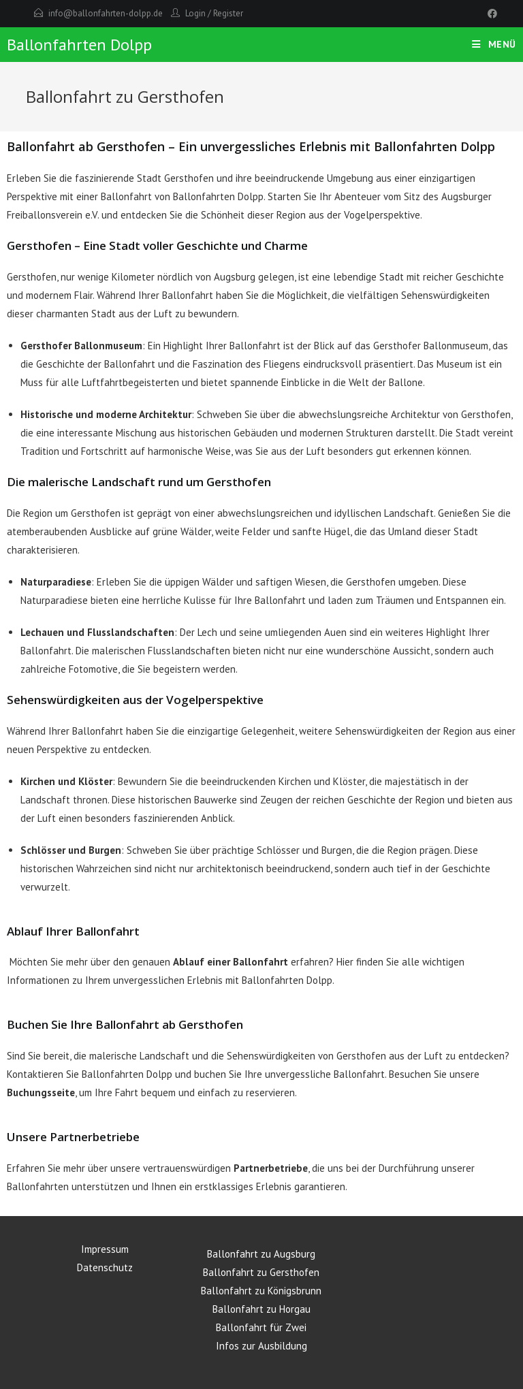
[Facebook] (490, 13)
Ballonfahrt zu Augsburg (261, 1253)
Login (195, 13)
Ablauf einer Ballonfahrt (230, 961)
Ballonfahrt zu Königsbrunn (261, 1290)
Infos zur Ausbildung (261, 1345)
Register (228, 13)
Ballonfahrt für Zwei (261, 1327)
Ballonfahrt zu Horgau (261, 1309)
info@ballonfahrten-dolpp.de (105, 13)
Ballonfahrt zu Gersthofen (261, 1272)
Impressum (105, 1249)
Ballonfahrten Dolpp (79, 44)
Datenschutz (105, 1267)
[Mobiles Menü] (494, 44)
